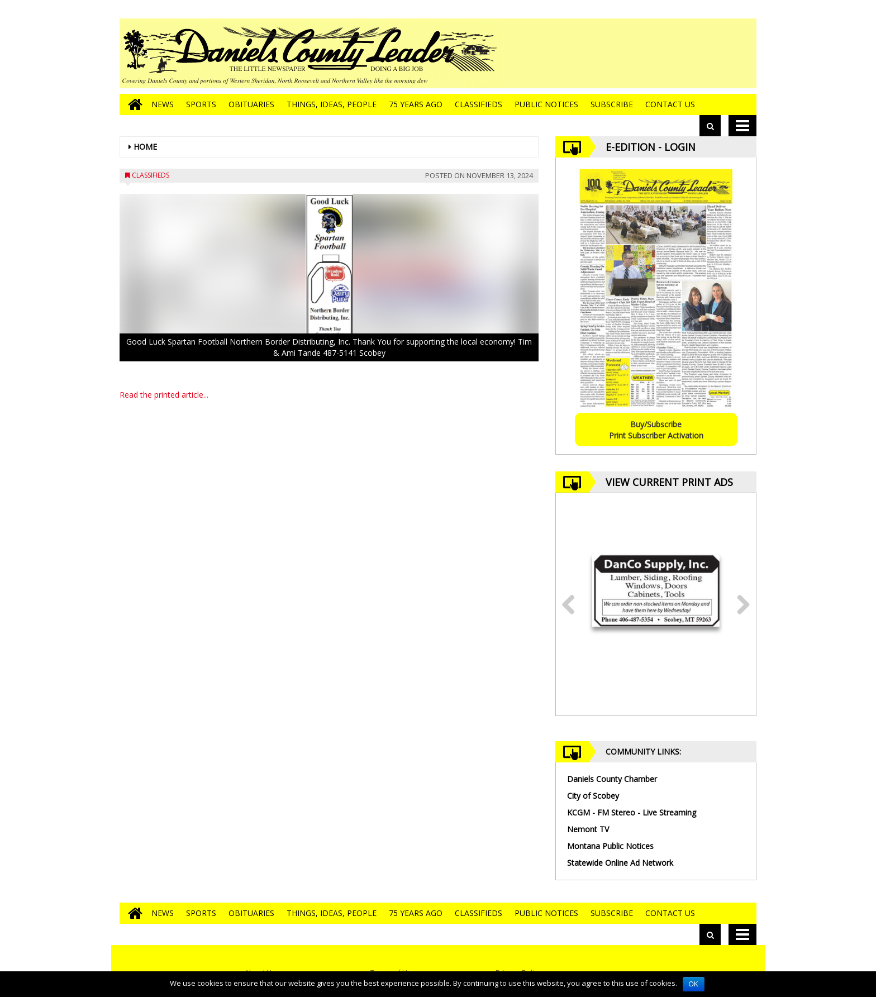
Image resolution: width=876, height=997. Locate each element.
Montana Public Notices (610, 846)
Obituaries (251, 104)
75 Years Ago (415, 104)
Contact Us (670, 104)
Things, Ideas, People (332, 104)
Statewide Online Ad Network (620, 862)
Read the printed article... (164, 394)
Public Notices (546, 104)
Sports (201, 104)
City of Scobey (593, 795)
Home (145, 146)
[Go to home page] (132, 104)
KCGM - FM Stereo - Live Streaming (631, 812)
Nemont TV (588, 829)
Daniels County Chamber (612, 779)
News (162, 104)
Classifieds (478, 104)
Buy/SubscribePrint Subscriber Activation (656, 430)
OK (693, 984)
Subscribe (612, 104)
